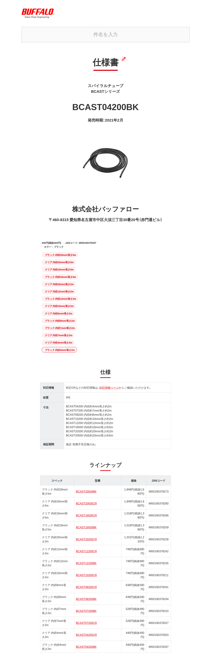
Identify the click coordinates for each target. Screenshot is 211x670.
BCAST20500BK (86, 491)
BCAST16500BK (86, 527)
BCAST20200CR (86, 539)
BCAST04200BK (86, 647)
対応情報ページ (109, 387)
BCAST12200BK (86, 563)
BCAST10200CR (86, 575)
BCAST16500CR (86, 515)
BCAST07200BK (86, 611)
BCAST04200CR (86, 635)
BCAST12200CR (86, 551)
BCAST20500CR (86, 503)
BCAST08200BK (86, 599)
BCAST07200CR (86, 623)
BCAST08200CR (86, 587)
